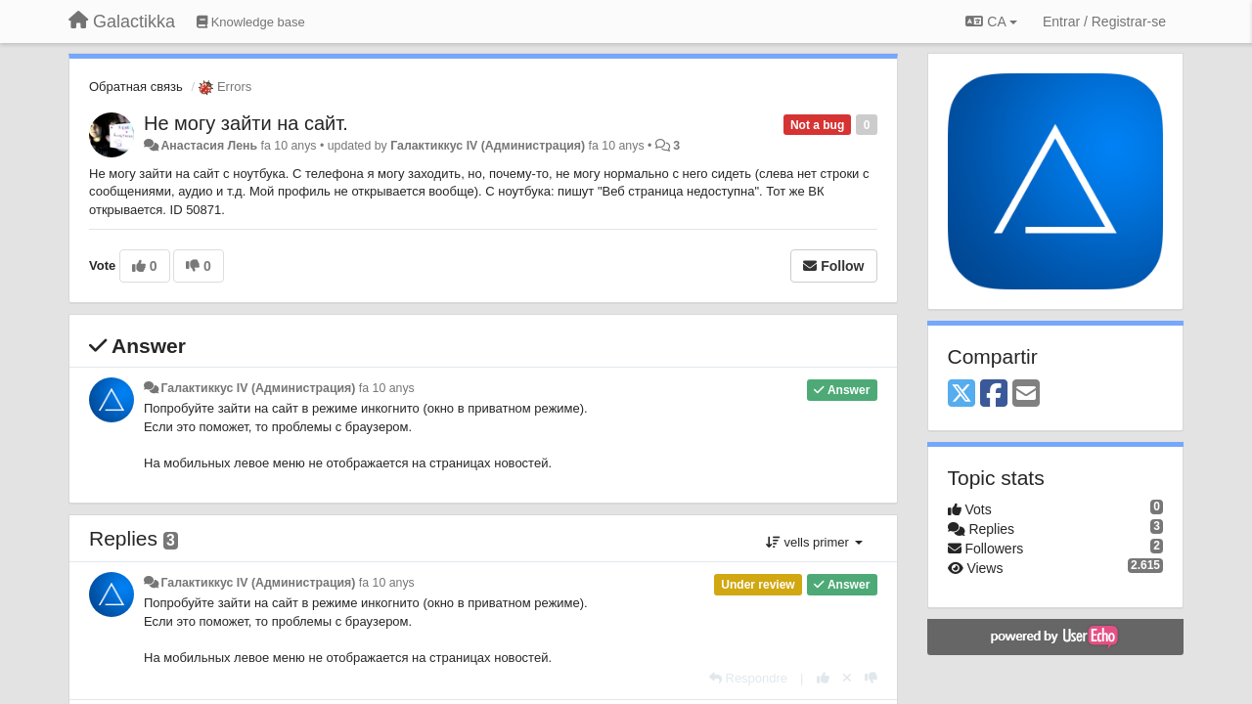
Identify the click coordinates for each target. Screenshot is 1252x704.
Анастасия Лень (208, 146)
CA (990, 21)
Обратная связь (136, 86)
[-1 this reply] (871, 678)
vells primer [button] (814, 542)
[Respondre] (748, 678)
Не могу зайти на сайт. (246, 123)
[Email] (1026, 394)
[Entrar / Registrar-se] (1104, 21)
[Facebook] (993, 394)
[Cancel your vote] (847, 678)
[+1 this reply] (823, 678)
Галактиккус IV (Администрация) (487, 146)
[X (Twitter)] (961, 394)
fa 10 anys (387, 388)
